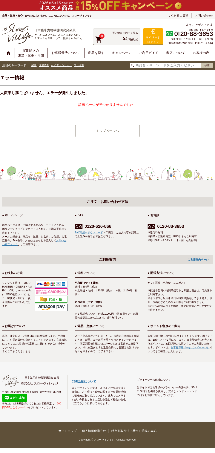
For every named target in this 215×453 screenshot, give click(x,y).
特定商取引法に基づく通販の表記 (134, 431)
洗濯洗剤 (44, 65)
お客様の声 (201, 53)
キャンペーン (121, 53)
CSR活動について (84, 381)
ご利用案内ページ (198, 259)
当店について (175, 53)
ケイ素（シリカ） (61, 65)
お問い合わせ (204, 15)
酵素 (34, 65)
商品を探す (96, 53)
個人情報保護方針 (94, 431)
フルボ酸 (79, 65)
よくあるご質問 (178, 15)
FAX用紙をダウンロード (89, 232)
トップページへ (107, 131)
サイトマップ (67, 431)
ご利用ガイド (148, 53)
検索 (207, 65)
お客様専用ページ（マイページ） (190, 347)
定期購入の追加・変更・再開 (31, 53)
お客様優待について (66, 53)
